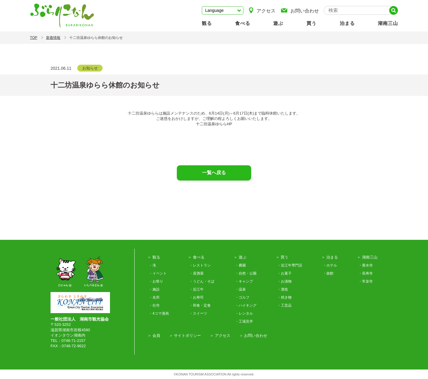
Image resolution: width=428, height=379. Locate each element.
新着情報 (53, 37)
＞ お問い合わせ (253, 335)
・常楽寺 (365, 281)
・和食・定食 (200, 305)
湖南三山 (388, 23)
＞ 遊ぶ (240, 257)
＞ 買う (282, 257)
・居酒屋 (196, 273)
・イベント (158, 273)
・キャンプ (244, 281)
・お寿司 (196, 297)
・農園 (240, 265)
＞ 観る (153, 257)
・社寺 (154, 305)
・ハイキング (246, 305)
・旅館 (328, 273)
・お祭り (156, 281)
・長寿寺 (365, 273)
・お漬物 (284, 281)
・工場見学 (244, 321)
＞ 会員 (153, 335)
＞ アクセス (220, 335)
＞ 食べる (196, 257)
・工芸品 (284, 305)
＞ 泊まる (329, 257)
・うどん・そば (201, 281)
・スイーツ (198, 313)
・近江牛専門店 (289, 265)
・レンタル (244, 313)
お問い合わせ (300, 10)
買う (311, 23)
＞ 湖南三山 (367, 257)
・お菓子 (284, 273)
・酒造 (282, 289)
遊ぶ (278, 23)
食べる (242, 23)
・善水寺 (365, 265)
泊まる (347, 23)
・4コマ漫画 (159, 313)
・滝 (152, 265)
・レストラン (200, 265)
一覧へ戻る (214, 172)
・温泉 (240, 289)
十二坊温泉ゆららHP (214, 124)
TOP (33, 37)
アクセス (262, 10)
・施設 (154, 289)
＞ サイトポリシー (185, 335)
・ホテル (330, 265)
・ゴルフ (242, 297)
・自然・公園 (246, 273)
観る (207, 23)
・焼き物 (284, 297)
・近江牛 (196, 289)
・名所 (154, 297)
